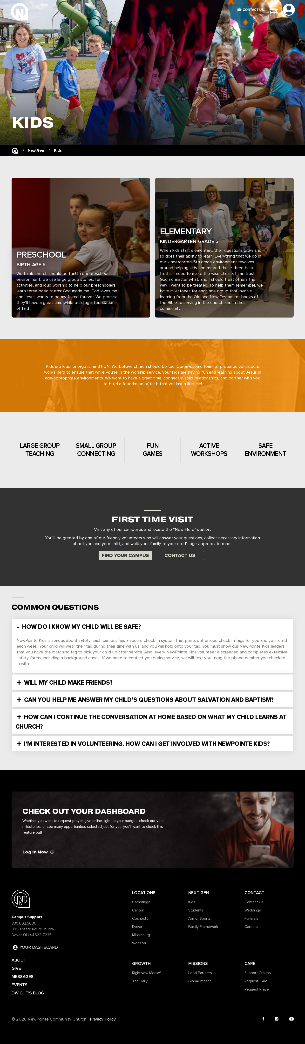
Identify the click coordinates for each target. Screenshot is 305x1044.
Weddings (252, 910)
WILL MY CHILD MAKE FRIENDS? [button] (67, 682)
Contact (254, 892)
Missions (198, 963)
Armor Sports (199, 918)
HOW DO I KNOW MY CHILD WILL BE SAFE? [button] (81, 626)
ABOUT (19, 960)
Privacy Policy (103, 1019)
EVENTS (19, 984)
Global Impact (199, 981)
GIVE (16, 968)
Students (195, 910)
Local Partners (200, 973)
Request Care (255, 981)
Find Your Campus (125, 555)
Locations (144, 892)
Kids (191, 902)
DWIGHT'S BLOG (28, 993)
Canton (138, 910)
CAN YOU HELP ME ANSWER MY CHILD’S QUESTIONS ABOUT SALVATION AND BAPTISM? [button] (148, 699)
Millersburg (141, 935)
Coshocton (141, 918)
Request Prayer (257, 989)
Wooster (139, 943)
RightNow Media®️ (146, 973)
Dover (137, 927)
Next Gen (198, 892)
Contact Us (179, 555)
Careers (251, 927)
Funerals (251, 918)
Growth (141, 963)
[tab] (152, 626)
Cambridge (141, 902)
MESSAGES (23, 976)
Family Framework (203, 927)
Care (249, 963)
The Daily (140, 981)
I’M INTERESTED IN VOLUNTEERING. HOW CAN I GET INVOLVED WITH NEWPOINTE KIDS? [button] (146, 744)
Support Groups (257, 973)
